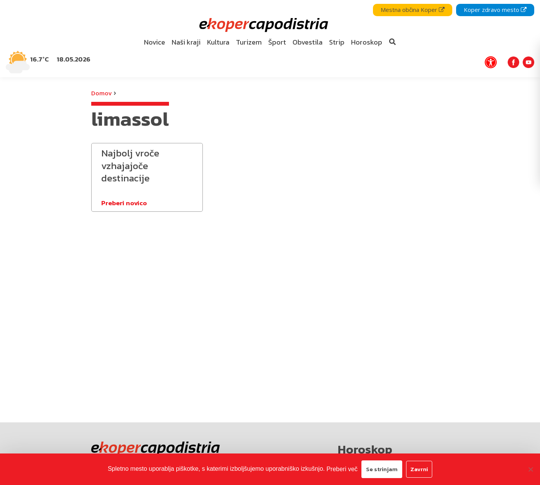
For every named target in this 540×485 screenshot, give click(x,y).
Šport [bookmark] (277, 42)
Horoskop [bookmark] (366, 42)
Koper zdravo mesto (495, 9)
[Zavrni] (530, 469)
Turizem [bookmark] (249, 42)
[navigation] (270, 38)
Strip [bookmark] (336, 42)
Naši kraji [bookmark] (186, 42)
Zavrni (419, 469)
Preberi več (342, 469)
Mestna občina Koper (413, 9)
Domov (101, 93)
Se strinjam (382, 469)
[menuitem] (154, 42)
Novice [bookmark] (154, 42)
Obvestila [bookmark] (308, 42)
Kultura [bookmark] (218, 42)
